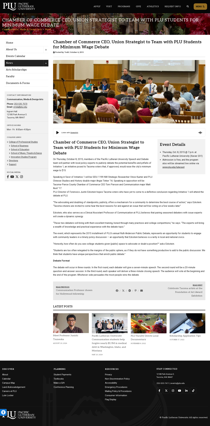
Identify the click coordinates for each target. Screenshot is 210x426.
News (48, 29)
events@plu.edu (176, 383)
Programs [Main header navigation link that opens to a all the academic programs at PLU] (124, 6)
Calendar (6, 378)
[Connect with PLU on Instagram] (173, 391)
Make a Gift (59, 383)
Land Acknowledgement (13, 387)
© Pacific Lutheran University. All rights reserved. (184, 417)
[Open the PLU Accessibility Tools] (3, 412)
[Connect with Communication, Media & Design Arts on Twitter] (17, 177)
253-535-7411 (162, 383)
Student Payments (62, 374)
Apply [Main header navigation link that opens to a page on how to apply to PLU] (97, 6)
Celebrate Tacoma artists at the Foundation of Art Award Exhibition (185, 292)
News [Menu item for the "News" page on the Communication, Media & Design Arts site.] (9, 63)
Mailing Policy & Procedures (118, 391)
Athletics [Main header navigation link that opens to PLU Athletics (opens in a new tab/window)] (153, 6)
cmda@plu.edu (20, 107)
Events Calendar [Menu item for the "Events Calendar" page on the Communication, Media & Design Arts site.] (15, 56)
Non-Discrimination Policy (117, 378)
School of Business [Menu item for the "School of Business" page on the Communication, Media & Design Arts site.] (19, 146)
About (5, 374)
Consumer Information (116, 395)
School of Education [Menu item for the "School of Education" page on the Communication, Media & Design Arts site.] (20, 149)
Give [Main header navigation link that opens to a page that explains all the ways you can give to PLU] (138, 6)
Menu (200, 6)
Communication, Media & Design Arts (22, 29)
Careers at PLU (9, 391)
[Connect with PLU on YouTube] (179, 391)
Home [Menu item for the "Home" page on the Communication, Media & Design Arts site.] (9, 42)
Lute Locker (8, 395)
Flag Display (110, 399)
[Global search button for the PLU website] (187, 6)
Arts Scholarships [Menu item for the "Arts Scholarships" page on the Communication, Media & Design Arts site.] (16, 69)
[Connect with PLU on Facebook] (159, 391)
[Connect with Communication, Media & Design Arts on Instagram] (21, 177)
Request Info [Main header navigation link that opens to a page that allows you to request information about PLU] (173, 6)
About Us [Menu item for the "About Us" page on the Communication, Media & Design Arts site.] (11, 49)
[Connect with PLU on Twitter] (166, 391)
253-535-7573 (20, 104)
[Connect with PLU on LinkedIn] (186, 391)
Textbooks (59, 378)
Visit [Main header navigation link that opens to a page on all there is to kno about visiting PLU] (109, 6)
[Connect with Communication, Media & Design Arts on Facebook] (8, 177)
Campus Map (8, 383)
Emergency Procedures (116, 387)
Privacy (108, 374)
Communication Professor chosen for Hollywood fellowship (74, 292)
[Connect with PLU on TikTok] (193, 391)
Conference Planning (64, 387)
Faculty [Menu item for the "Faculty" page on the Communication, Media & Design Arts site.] (10, 76)
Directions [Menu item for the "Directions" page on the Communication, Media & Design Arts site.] (13, 160)
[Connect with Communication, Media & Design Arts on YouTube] (12, 177)
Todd (66, 52)
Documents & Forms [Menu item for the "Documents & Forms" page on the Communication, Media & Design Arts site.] (18, 83)
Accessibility (111, 383)
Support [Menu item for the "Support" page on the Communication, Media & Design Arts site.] (12, 164)
